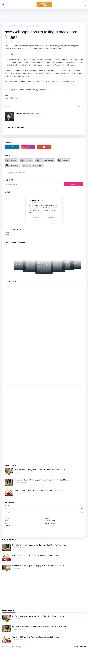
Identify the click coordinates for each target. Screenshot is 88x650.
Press (65, 160)
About (13, 160)
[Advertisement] (11, 424)
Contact (14, 165)
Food (44, 505)
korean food (44, 509)
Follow (36, 217)
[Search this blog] (34, 184)
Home (6, 26)
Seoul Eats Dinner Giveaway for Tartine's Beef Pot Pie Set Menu (41, 480)
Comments (11, 235)
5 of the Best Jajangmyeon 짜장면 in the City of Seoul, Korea (40, 469)
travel (44, 512)
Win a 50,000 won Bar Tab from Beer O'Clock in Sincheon (38, 490)
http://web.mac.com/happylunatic (61, 81)
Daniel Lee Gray (32, 113)
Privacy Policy (10, 173)
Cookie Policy (20, 173)
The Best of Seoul (34, 165)
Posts (9, 233)
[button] (41, 271)
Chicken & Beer (47, 160)
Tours (28, 160)
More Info (52, 217)
